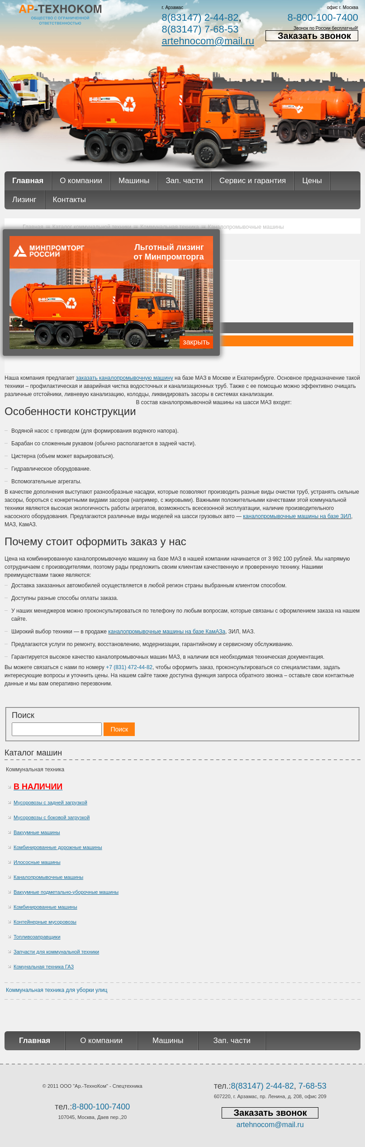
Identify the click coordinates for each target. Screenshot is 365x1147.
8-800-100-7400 (322, 17)
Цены (312, 180)
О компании (81, 180)
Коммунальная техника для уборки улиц (56, 990)
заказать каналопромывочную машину (124, 378)
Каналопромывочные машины (48, 877)
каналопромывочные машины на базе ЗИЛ (297, 516)
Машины (134, 180)
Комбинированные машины (45, 907)
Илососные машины (37, 862)
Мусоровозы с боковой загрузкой (52, 817)
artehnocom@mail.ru (207, 41)
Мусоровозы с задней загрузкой (50, 802)
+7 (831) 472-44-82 (129, 667)
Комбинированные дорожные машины (58, 847)
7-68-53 (313, 1085)
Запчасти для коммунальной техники (56, 951)
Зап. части (184, 180)
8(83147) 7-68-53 (199, 29)
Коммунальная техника (35, 769)
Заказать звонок (314, 36)
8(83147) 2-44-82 (199, 17)
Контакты (69, 199)
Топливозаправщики (37, 936)
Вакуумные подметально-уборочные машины (66, 892)
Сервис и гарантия (252, 180)
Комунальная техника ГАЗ (44, 966)
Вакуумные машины (37, 832)
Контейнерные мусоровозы (45, 922)
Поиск (23, 715)
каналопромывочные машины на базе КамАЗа (166, 631)
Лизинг (24, 199)
